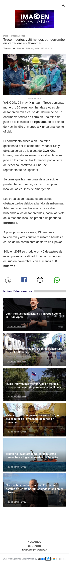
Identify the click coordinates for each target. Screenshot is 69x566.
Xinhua (6, 48)
